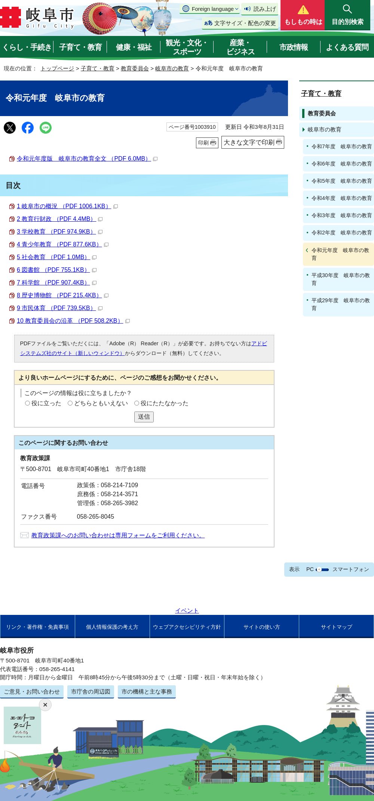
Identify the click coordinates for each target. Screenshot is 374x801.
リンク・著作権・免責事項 (37, 627)
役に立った (46, 403)
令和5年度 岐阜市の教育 (342, 181)
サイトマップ (336, 627)
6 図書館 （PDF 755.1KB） (56, 270)
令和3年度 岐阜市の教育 (342, 215)
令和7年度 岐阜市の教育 (342, 146)
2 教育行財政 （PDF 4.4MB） (59, 219)
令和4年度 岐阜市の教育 (342, 198)
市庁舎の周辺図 (90, 691)
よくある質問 (347, 47)
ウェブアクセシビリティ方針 (187, 627)
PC (310, 569)
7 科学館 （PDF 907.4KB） (56, 282)
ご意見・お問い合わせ (32, 691)
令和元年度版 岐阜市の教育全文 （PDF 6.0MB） (87, 158)
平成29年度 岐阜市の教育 (341, 304)
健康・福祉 (133, 47)
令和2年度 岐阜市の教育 (342, 233)
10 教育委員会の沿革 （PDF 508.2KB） (73, 321)
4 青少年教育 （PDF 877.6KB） (62, 244)
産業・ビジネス (240, 47)
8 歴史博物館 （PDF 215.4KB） (62, 295)
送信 (144, 416)
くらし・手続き (27, 47)
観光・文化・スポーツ (187, 47)
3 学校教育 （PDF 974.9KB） (59, 231)
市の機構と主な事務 (147, 691)
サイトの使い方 (261, 627)
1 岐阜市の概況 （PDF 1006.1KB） (67, 206)
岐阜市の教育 (172, 68)
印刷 (203, 143)
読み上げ (265, 9)
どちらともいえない (101, 403)
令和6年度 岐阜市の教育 (342, 164)
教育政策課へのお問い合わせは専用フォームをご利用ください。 (118, 535)
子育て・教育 (80, 47)
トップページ (57, 68)
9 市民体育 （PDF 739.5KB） (59, 308)
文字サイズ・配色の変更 (245, 23)
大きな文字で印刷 (249, 142)
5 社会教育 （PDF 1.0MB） (56, 257)
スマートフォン (350, 569)
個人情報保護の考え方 (112, 627)
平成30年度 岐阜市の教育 (341, 279)
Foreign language (213, 9)
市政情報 (293, 47)
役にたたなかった (164, 403)
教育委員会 (135, 68)
